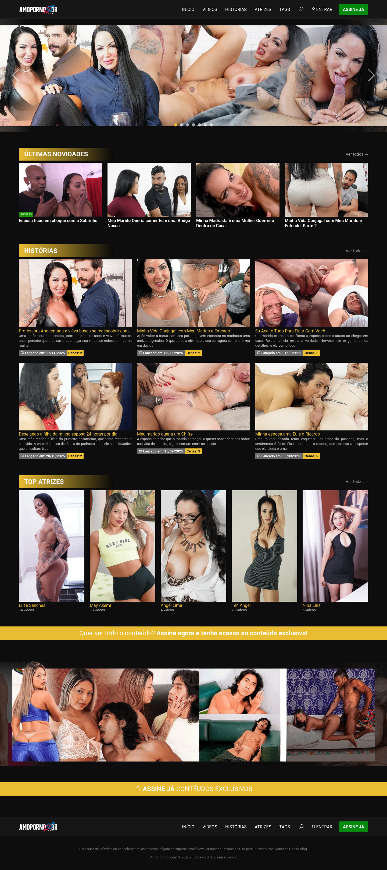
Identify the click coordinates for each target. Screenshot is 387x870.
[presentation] (17, 75)
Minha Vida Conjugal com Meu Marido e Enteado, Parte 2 (323, 223)
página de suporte (173, 849)
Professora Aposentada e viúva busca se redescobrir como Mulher (75, 331)
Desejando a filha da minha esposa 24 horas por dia (68, 434)
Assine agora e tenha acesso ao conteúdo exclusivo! (231, 633)
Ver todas (357, 250)
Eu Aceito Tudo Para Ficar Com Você (290, 331)
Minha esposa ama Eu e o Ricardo (287, 434)
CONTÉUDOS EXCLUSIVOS (193, 789)
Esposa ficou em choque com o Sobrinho (58, 220)
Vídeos (209, 9)
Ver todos (357, 154)
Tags (284, 9)
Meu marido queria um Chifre (165, 434)
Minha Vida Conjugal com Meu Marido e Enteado (183, 331)
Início (188, 9)
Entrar (321, 9)
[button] (175, 124)
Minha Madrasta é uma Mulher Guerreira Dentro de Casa (235, 223)
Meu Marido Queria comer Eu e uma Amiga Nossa (149, 223)
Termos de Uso (233, 849)
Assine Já (353, 9)
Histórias (236, 9)
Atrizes (263, 9)
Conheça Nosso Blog (291, 849)
